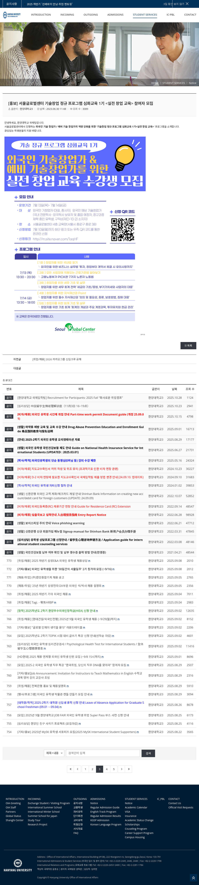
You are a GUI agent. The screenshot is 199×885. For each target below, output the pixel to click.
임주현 (94, 869)
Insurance (130, 816)
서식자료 (78, 828)
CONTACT (174, 799)
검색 (148, 753)
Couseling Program (136, 828)
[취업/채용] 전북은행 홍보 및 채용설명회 (41, 686)
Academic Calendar (136, 807)
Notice (94, 803)
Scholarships (132, 824)
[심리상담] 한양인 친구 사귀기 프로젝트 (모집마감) (47, 724)
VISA (127, 811)
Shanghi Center (14, 820)
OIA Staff (11, 807)
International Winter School (44, 811)
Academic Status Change (139, 820)
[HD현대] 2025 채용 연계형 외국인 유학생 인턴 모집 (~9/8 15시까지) (59, 657)
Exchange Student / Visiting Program (49, 803)
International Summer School (45, 807)
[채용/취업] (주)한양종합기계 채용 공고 (40, 577)
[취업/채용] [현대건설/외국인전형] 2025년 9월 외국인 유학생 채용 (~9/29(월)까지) (67, 619)
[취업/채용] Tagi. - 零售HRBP (35, 602)
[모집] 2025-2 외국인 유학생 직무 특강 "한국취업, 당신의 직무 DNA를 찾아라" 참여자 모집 (71, 665)
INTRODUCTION (15, 799)
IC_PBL (161, 799)
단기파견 (78, 816)
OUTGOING (80, 799)
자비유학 (78, 811)
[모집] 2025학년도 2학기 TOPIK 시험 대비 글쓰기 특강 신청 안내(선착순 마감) (64, 636)
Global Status (13, 816)
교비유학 (78, 820)
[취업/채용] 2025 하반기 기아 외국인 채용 (42, 594)
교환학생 (78, 807)
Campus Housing (135, 837)
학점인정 (78, 824)
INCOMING (34, 799)
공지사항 (78, 803)
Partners (11, 811)
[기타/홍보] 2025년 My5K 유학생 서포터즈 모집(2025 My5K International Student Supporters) (76, 732)
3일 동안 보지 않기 (176, 4)
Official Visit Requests (180, 807)
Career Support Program (139, 833)
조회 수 (190, 389)
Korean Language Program (105, 824)
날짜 (174, 389)
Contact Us (174, 803)
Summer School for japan (42, 816)
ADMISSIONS (97, 799)
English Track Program (103, 811)
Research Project (37, 824)
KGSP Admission (99, 820)
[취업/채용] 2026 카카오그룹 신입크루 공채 (56, 359)
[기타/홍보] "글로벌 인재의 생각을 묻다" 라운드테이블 (49, 627)
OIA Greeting (13, 803)
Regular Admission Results (105, 816)
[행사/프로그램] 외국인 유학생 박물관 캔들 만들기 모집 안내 (53, 694)
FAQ (75, 833)
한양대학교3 (26, 109)
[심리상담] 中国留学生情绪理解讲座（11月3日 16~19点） (53, 406)
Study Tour (34, 820)
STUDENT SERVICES (136, 799)
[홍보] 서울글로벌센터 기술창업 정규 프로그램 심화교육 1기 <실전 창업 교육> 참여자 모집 (80, 103)
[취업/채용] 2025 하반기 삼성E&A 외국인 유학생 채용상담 (52, 561)
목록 (188, 345)
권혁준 (79, 869)
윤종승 (55, 869)
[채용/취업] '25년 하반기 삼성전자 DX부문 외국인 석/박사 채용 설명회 (59, 586)
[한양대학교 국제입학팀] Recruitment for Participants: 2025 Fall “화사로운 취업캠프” (70, 398)
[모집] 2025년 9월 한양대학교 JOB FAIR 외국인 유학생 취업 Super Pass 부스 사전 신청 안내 (73, 715)
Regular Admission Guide (105, 807)
